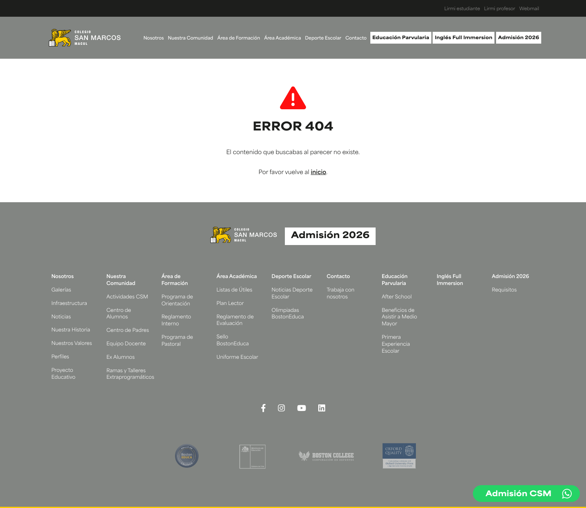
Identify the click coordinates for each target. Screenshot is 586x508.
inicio (318, 173)
